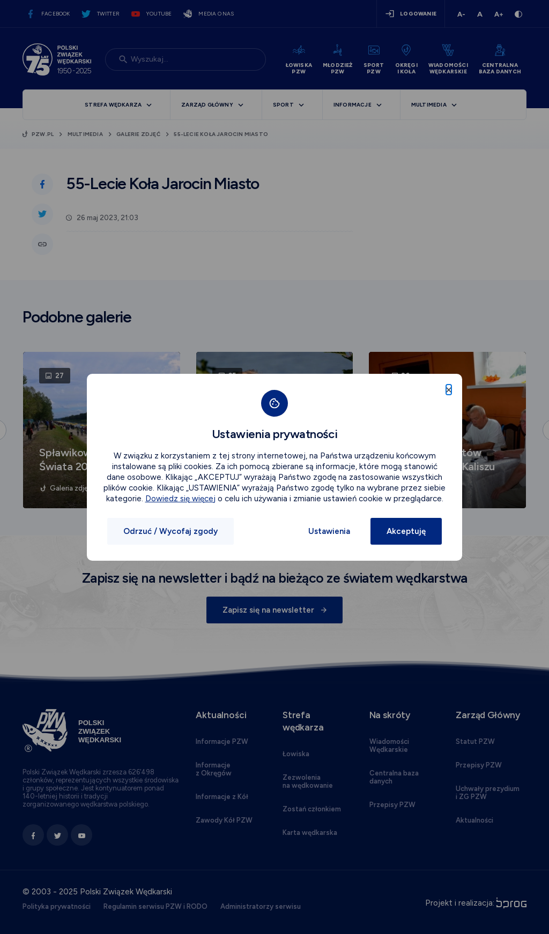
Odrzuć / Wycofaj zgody (170, 531)
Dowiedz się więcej (180, 498)
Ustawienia (329, 531)
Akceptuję (406, 531)
